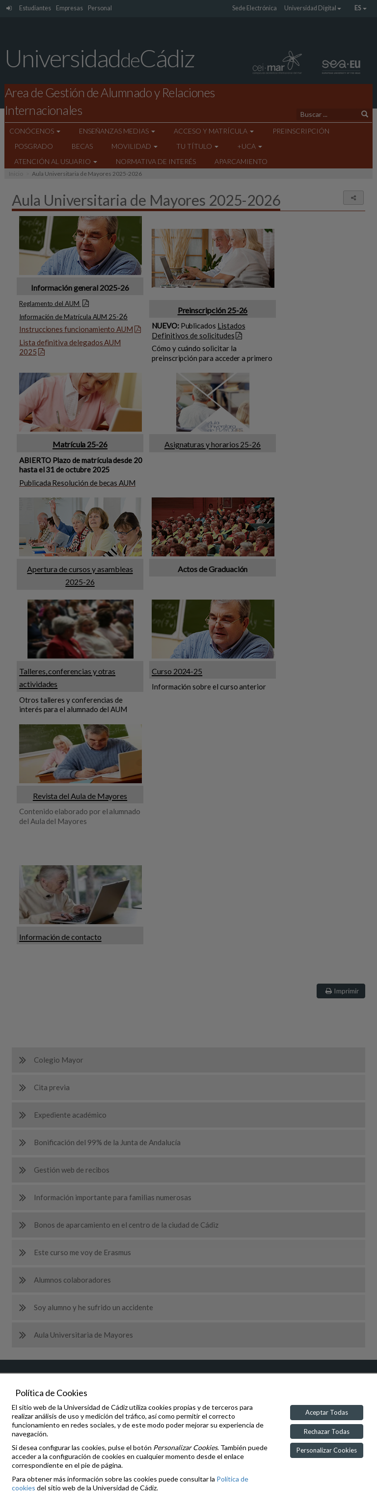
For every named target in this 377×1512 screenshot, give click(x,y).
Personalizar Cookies (326, 1450)
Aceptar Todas (326, 1412)
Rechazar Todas (327, 1431)
